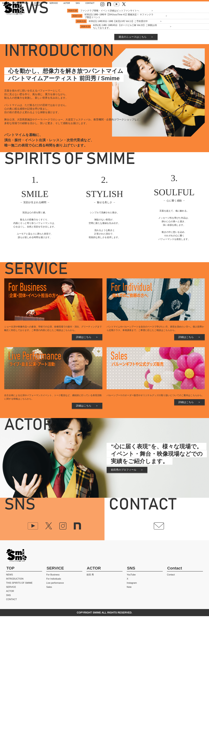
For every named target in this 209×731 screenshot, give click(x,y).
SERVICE (133, 4)
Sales (49, 702)
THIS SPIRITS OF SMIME (19, 698)
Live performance (55, 698)
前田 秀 (90, 689)
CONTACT (169, 4)
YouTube (131, 689)
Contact (171, 689)
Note (129, 702)
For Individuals (53, 693)
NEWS (78, 4)
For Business (52, 689)
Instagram (132, 698)
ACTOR (146, 4)
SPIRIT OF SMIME (115, 4)
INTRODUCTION (94, 4)
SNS (157, 4)
